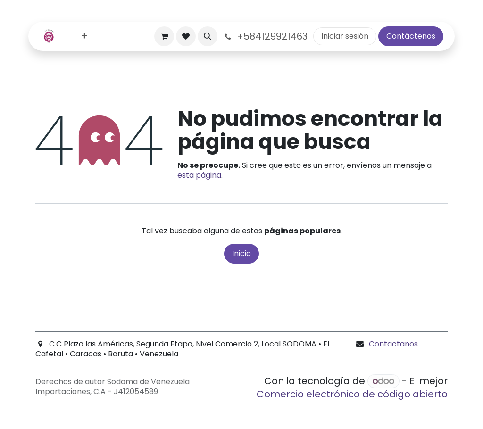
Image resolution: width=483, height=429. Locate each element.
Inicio (241, 253)
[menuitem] (84, 36)
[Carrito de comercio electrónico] (164, 36)
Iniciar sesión (344, 36)
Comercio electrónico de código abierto (352, 394)
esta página (199, 175)
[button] (207, 36)
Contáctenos (410, 36)
